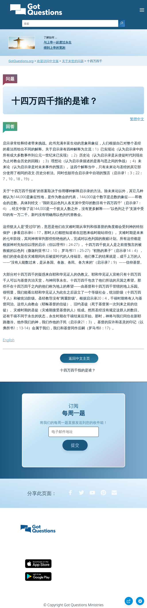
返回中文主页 (79, 358)
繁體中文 (137, 118)
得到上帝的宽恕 (54, 47)
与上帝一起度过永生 (58, 42)
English (8, 340)
